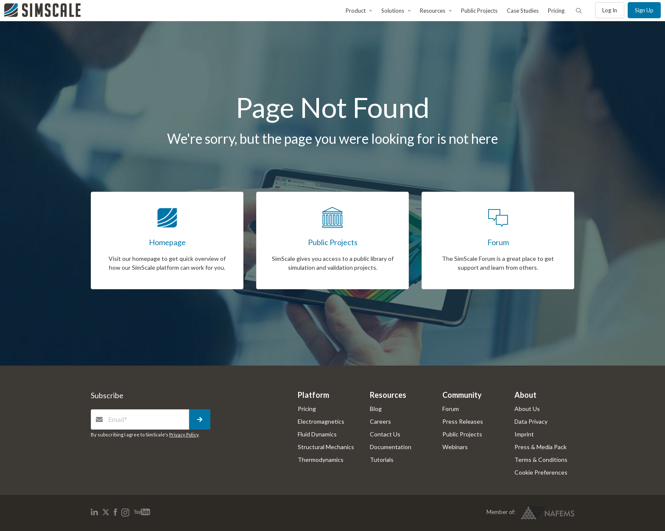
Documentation (390, 446)
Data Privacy (531, 421)
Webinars (455, 446)
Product (356, 10)
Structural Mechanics (326, 446)
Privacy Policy (183, 434)
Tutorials (382, 459)
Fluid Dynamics (317, 434)
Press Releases (462, 421)
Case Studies (523, 10)
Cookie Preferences (540, 472)
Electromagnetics (321, 421)
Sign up (644, 10)
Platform (313, 395)
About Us (527, 408)
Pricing (556, 10)
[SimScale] (42, 10)
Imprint (524, 434)
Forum (450, 408)
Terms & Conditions (540, 459)
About (525, 395)
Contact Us (385, 434)
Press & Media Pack (540, 446)
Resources (432, 10)
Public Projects (479, 10)
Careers (380, 421)
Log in (609, 10)
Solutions (392, 10)
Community (462, 395)
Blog (376, 408)
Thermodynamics (321, 459)
